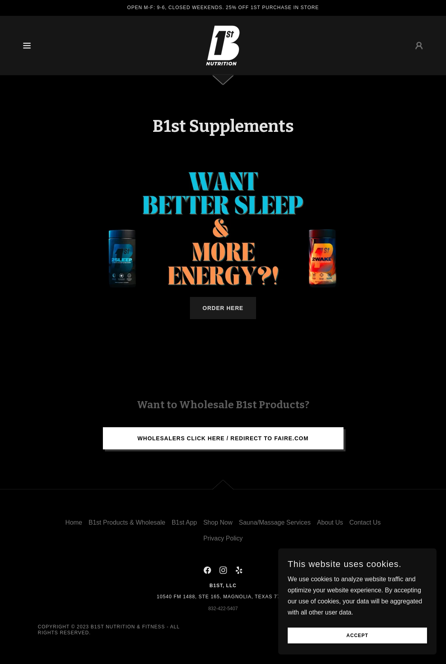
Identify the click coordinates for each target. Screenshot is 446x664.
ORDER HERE (223, 308)
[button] (27, 45)
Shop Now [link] (218, 522)
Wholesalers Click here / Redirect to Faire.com (222, 438)
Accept (357, 635)
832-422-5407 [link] (223, 608)
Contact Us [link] (365, 522)
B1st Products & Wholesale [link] (127, 522)
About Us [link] (330, 522)
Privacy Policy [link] (223, 538)
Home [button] (73, 522)
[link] (223, 45)
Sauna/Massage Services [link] (275, 522)
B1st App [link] (184, 522)
